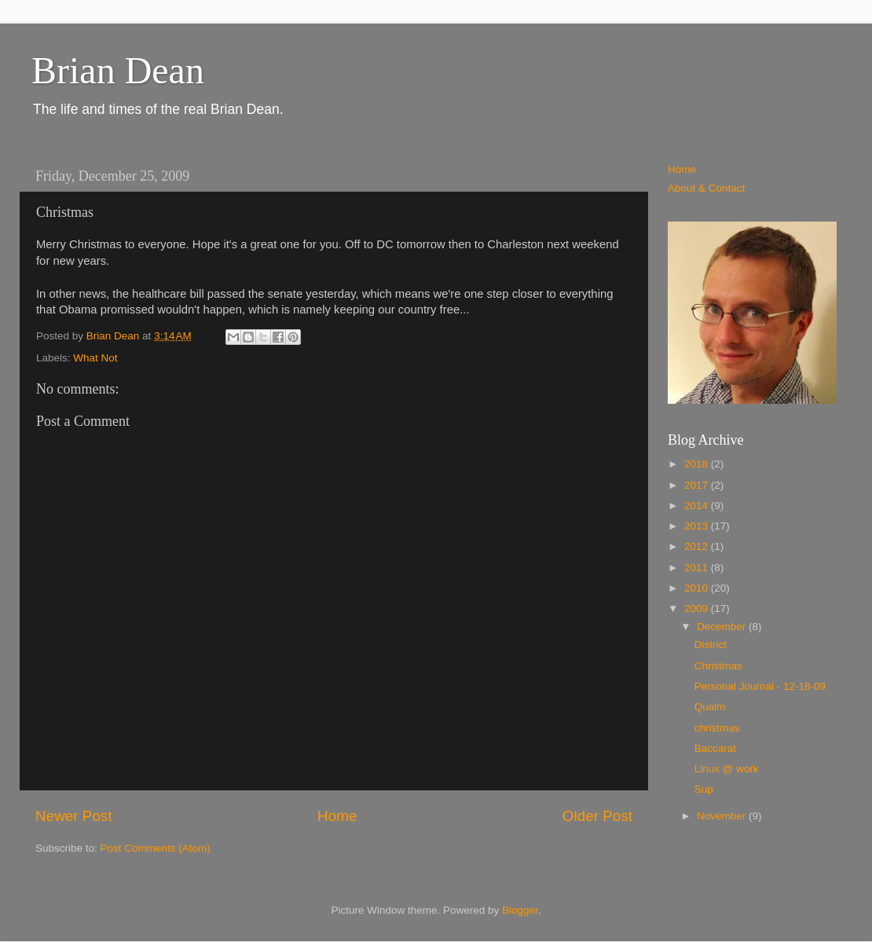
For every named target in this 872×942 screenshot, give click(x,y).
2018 (697, 464)
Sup (703, 789)
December (723, 626)
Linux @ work (726, 769)
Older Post (597, 816)
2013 (697, 526)
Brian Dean (117, 70)
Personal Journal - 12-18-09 (760, 686)
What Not (95, 358)
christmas (717, 728)
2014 (697, 505)
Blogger (520, 910)
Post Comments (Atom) (156, 848)
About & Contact (706, 188)
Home (337, 816)
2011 (697, 568)
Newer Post (73, 816)
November (723, 816)
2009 (697, 608)
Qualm (710, 707)
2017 (697, 485)
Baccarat (715, 748)
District (710, 645)
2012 (697, 546)
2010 (697, 588)
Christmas (718, 666)
